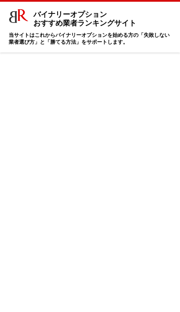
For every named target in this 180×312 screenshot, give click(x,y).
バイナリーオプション (77, 17)
